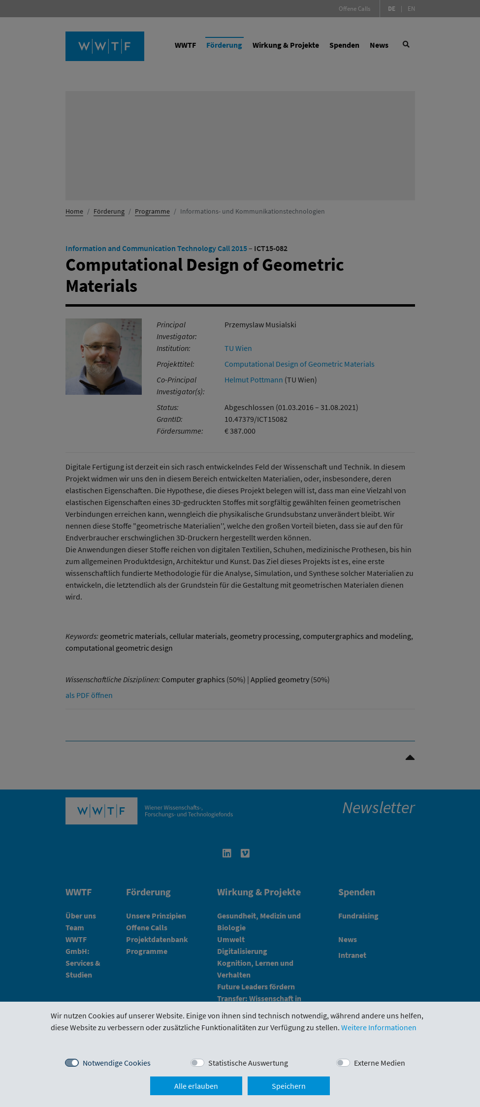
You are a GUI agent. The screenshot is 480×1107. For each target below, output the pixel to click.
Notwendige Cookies (117, 1063)
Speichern (289, 1086)
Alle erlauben (196, 1086)
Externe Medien (379, 1063)
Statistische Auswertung (248, 1063)
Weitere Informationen (378, 1027)
